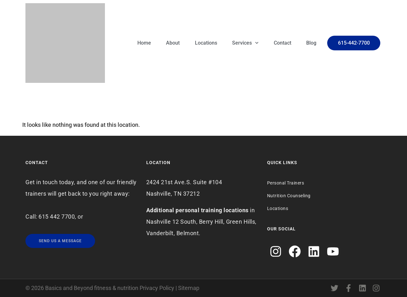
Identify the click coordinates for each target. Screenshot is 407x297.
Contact (282, 43)
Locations (206, 43)
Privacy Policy (157, 288)
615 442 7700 (56, 216)
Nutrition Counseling (289, 195)
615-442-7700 (354, 43)
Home (144, 43)
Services (245, 43)
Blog (311, 43)
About (173, 43)
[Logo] (65, 43)
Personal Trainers (285, 182)
